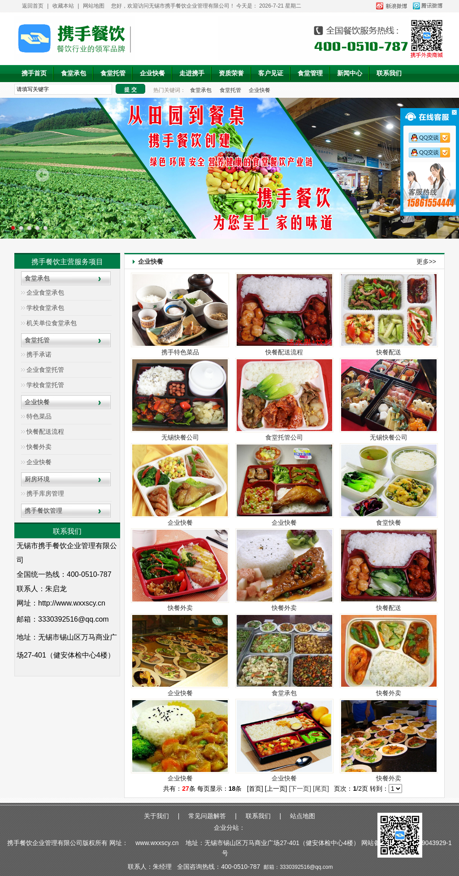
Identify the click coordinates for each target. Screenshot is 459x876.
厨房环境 (37, 479)
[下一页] (300, 788)
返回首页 (32, 6)
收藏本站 (63, 6)
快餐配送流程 (45, 431)
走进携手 (191, 73)
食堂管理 (310, 73)
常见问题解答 (207, 815)
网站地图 (93, 6)
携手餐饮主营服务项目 (67, 262)
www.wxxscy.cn (156, 842)
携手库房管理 (45, 493)
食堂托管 (113, 73)
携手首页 (34, 73)
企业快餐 (152, 73)
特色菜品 (39, 416)
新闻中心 (349, 73)
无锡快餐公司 (180, 437)
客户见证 (270, 73)
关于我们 (156, 815)
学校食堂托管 (45, 384)
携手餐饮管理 (43, 510)
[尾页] (321, 788)
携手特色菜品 (180, 352)
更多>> (426, 261)
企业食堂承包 (45, 292)
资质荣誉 (231, 73)
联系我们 (389, 73)
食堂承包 (73, 73)
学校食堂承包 (45, 307)
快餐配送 (388, 352)
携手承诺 (39, 354)
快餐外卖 (39, 446)
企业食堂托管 (45, 369)
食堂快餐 (388, 522)
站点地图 (302, 815)
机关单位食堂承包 (51, 323)
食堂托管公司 (284, 437)
